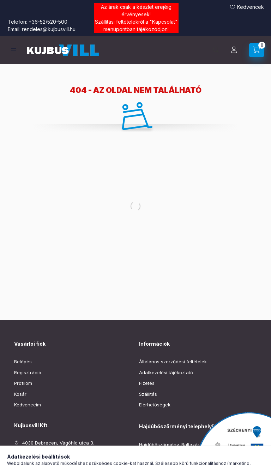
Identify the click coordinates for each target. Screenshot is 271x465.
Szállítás (148, 394)
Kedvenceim (27, 404)
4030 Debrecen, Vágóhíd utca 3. (58, 443)
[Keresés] (216, 50)
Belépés (23, 361)
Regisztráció (27, 372)
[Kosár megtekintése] (256, 50)
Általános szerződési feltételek (173, 361)
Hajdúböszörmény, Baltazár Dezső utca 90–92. (190, 444)
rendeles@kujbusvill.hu (49, 29)
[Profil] (234, 50)
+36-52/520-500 (48, 22)
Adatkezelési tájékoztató (166, 372)
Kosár (20, 394)
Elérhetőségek (154, 404)
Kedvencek (250, 7)
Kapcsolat (163, 22)
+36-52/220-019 (157, 455)
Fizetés (147, 383)
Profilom (23, 383)
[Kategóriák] (13, 50)
